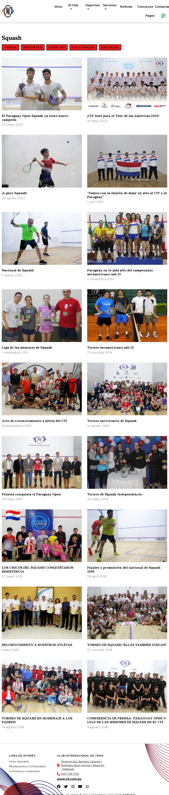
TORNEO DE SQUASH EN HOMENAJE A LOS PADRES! (37, 720)
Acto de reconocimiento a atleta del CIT (34, 421)
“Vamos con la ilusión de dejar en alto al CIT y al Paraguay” (127, 195)
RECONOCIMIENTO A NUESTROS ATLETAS (37, 645)
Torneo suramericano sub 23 (110, 347)
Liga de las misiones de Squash (27, 347)
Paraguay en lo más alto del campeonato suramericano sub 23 (120, 272)
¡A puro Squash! (14, 193)
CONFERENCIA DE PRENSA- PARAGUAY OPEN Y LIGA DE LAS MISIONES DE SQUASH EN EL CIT (126, 720)
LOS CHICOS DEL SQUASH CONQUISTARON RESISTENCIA (37, 569)
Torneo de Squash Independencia (114, 494)
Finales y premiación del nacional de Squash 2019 (124, 569)
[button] (10, 47)
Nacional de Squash (18, 270)
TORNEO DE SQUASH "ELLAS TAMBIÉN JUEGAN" (127, 645)
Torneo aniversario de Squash (112, 421)
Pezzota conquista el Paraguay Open (31, 494)
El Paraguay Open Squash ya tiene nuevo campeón (35, 118)
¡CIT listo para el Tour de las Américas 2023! (123, 116)
